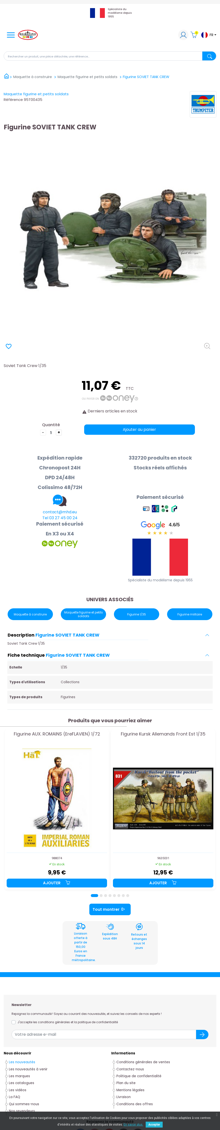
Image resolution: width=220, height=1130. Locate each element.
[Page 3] (105, 895)
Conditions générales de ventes (143, 1062)
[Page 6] (118, 895)
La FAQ (14, 1097)
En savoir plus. (133, 1124)
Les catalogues (21, 1083)
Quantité (51, 425)
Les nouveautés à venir (28, 1069)
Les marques (19, 1076)
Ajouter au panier (139, 429)
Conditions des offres (135, 1104)
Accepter (154, 1124)
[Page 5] (114, 895)
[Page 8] (127, 895)
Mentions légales (130, 1090)
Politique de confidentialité (138, 1076)
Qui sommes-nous (24, 1104)
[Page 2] (101, 895)
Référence (13, 99)
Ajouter (57, 882)
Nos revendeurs (22, 1111)
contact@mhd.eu (60, 512)
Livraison (123, 1097)
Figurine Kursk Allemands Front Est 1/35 (163, 734)
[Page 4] (110, 895)
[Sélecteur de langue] (208, 35)
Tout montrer (110, 909)
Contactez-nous (130, 1069)
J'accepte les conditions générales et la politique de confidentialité (67, 1022)
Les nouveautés (22, 1062)
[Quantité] (51, 432)
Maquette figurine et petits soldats (36, 93)
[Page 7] (123, 895)
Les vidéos (17, 1090)
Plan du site (126, 1083)
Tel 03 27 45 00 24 (60, 518)
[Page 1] (94, 895)
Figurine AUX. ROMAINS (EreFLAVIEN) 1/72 (57, 734)
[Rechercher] (110, 56)
